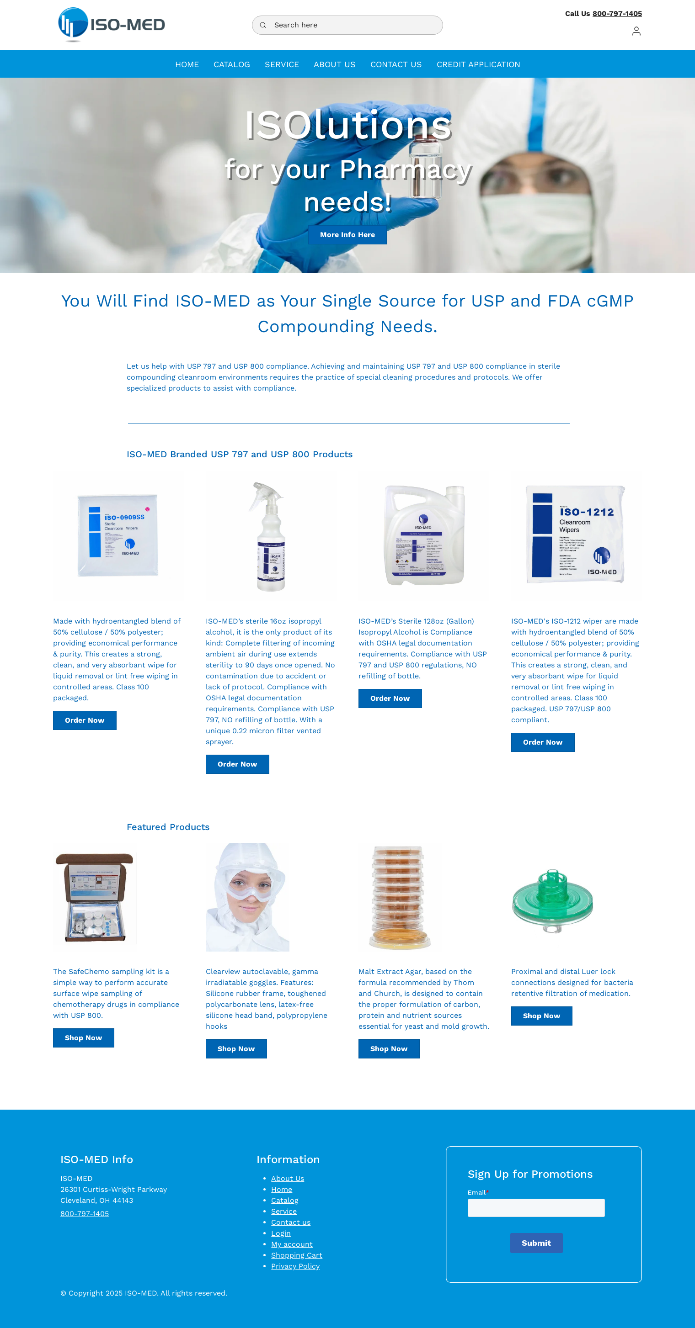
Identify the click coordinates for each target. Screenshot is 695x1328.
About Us (287, 1178)
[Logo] (111, 24)
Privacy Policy (295, 1266)
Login (281, 1233)
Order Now (84, 720)
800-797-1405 (617, 13)
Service (284, 1211)
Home (281, 1189)
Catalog (285, 1200)
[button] (636, 30)
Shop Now (83, 1037)
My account (292, 1244)
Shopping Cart (296, 1255)
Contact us (290, 1222)
